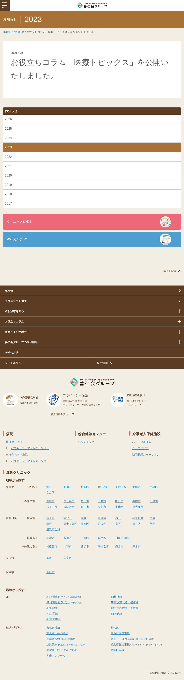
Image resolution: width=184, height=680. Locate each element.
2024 (8, 138)
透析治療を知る (14, 311)
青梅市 (50, 501)
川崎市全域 (122, 537)
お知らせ (18, 31)
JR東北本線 (53, 619)
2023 (8, 147)
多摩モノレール (55, 655)
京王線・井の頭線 (57, 633)
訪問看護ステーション (145, 454)
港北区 (67, 518)
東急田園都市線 (120, 633)
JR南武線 (116, 613)
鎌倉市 (119, 546)
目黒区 (154, 486)
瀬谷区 (136, 523)
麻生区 (102, 537)
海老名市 (103, 546)
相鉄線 (115, 627)
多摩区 (67, 537)
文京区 (50, 492)
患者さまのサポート (17, 331)
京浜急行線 (60, 638)
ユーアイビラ (140, 448)
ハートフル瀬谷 (141, 441)
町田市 (119, 501)
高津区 (50, 537)
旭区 (152, 523)
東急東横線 (53, 627)
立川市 (102, 506)
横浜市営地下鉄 (136, 644)
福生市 (85, 506)
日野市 (154, 501)
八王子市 (51, 506)
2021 (8, 166)
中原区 (85, 537)
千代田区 (120, 486)
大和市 (67, 546)
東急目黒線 (117, 650)
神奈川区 (137, 518)
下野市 (50, 572)
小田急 (65, 644)
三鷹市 (102, 501)
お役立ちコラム (14, 321)
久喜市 (67, 557)
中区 (152, 518)
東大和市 (137, 506)
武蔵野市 (68, 506)
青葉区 (102, 518)
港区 (49, 486)
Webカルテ (15, 239)
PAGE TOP (169, 271)
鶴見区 (50, 518)
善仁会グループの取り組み (21, 342)
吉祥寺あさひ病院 (17, 454)
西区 (118, 518)
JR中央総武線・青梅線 (124, 608)
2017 (8, 203)
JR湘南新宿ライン (64, 602)
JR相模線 (52, 608)
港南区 (85, 523)
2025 (8, 128)
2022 (8, 156)
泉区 (118, 523)
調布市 (136, 501)
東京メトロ (132, 638)
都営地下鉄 (61, 650)
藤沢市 (85, 546)
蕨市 (49, 557)
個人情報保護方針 (60, 414)
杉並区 (85, 486)
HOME (7, 31)
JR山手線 (52, 613)
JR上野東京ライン (64, 596)
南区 (49, 523)
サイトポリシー (14, 363)
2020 (8, 175)
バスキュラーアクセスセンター (30, 448)
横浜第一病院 (14, 441)
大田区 (136, 486)
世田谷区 (103, 486)
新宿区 (67, 486)
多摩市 (119, 506)
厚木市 (136, 546)
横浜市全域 (53, 529)
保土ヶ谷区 (70, 523)
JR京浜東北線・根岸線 (124, 602)
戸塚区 (102, 523)
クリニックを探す (19, 221)
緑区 (83, 518)
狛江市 (85, 501)
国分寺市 (68, 501)
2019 (8, 184)
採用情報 (102, 363)
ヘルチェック (86, 441)
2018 (8, 194)
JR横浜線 (116, 596)
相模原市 (51, 546)
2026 (8, 119)
